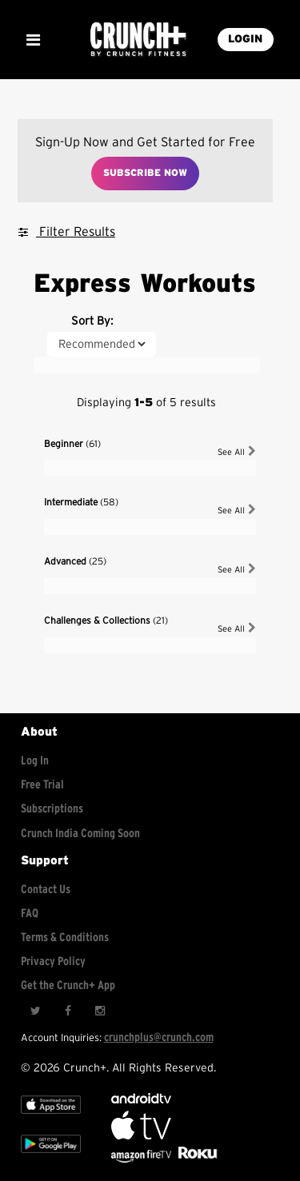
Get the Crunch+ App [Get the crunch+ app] (68, 985)
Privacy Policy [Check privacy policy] (53, 962)
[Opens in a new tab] (142, 1159)
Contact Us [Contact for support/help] (45, 890)
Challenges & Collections (106, 620)
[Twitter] (35, 1011)
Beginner (72, 444)
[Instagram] (99, 1011)
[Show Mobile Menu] (33, 40)
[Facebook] (67, 1011)
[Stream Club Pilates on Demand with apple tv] (196, 1159)
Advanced (75, 561)
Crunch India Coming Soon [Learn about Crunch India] (80, 834)
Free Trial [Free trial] (42, 785)
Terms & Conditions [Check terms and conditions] (65, 938)
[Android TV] (141, 1100)
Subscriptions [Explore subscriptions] (52, 809)
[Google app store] (51, 1157)
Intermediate (81, 502)
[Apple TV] (51, 1117)
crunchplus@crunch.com (159, 1037)
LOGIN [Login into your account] (245, 39)
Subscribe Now (145, 173)
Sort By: (92, 321)
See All (237, 451)
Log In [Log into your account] (35, 761)
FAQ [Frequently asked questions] (29, 914)
